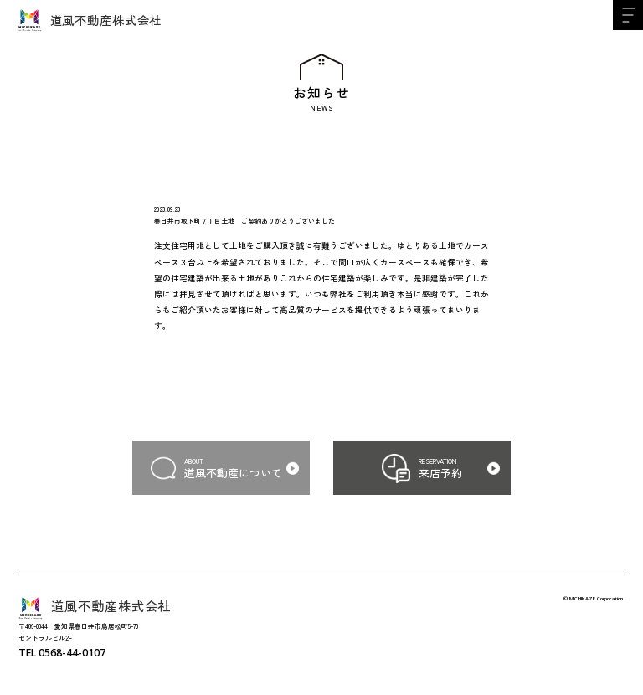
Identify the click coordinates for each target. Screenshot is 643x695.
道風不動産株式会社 (89, 20)
